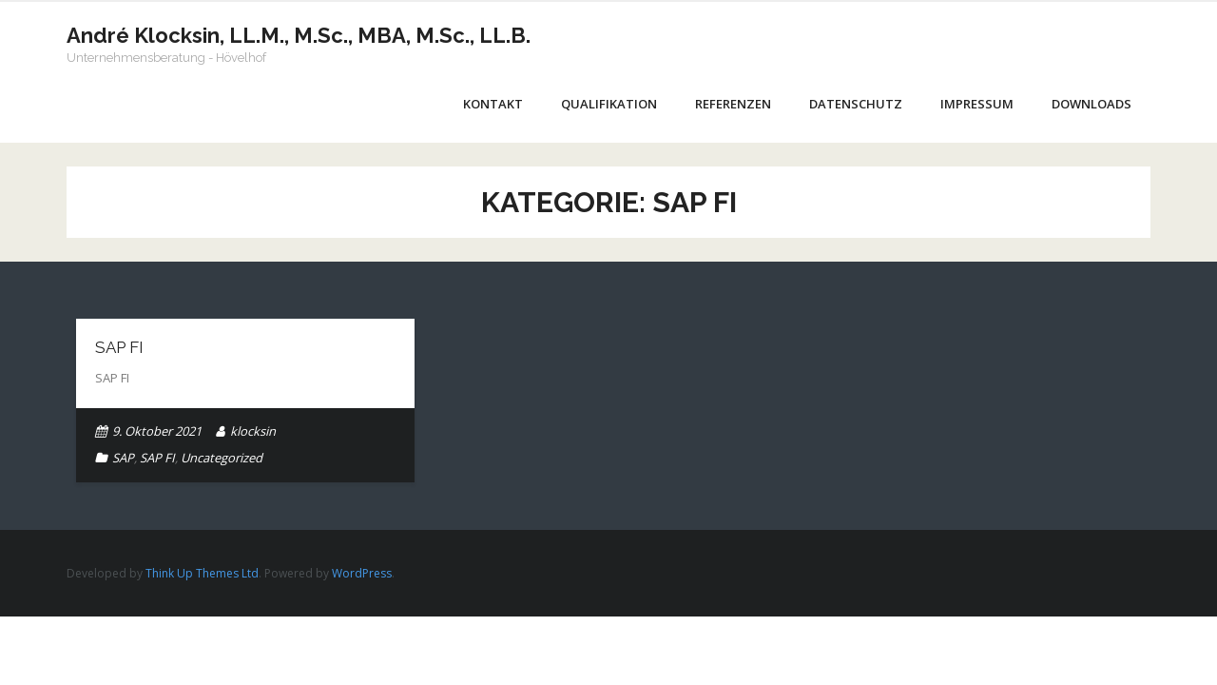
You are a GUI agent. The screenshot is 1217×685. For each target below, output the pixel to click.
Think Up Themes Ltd (202, 573)
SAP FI (119, 347)
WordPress (362, 573)
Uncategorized (221, 457)
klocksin (253, 431)
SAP (123, 457)
